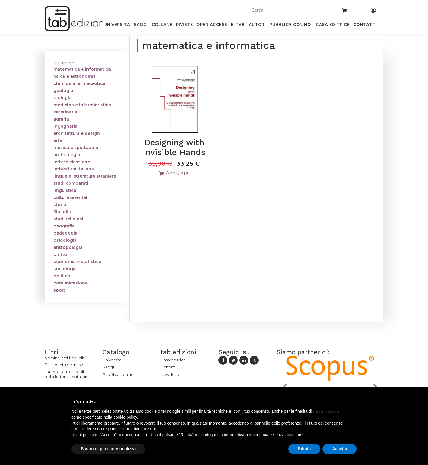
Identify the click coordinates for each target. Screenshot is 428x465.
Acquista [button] (174, 173)
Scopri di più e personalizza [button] (108, 448)
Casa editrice (173, 360)
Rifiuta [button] (304, 448)
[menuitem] (117, 25)
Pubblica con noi (119, 374)
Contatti (168, 367)
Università (112, 360)
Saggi (108, 367)
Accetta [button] (339, 448)
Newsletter (171, 374)
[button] (353, 401)
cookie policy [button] (125, 417)
